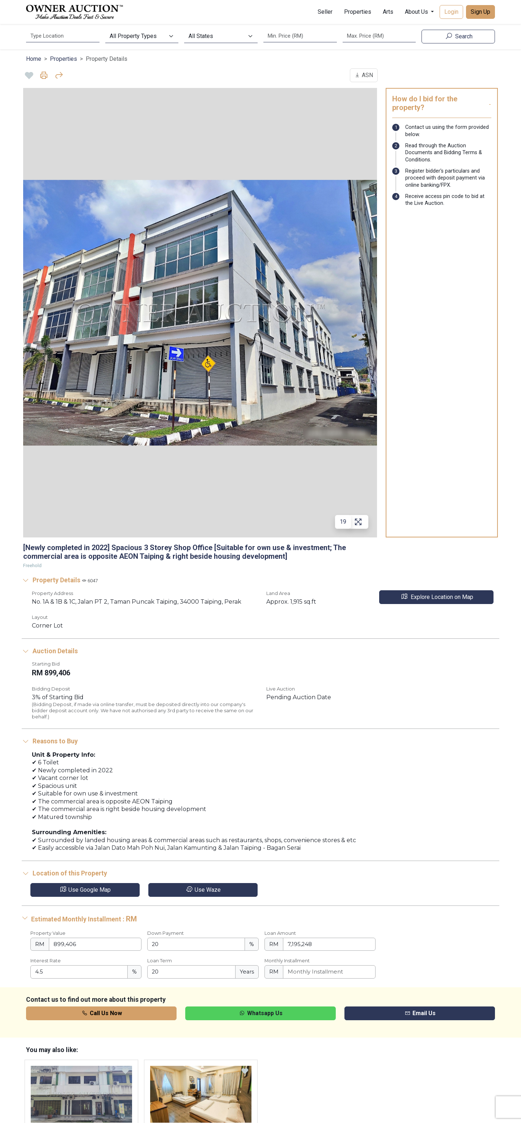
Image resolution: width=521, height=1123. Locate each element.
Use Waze (203, 889)
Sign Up (480, 11)
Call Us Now (101, 1013)
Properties (357, 11)
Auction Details (50, 651)
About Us (417, 11)
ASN (364, 75)
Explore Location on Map (436, 597)
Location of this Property (64, 873)
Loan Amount (280, 933)
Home (33, 58)
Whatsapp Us (260, 1013)
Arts (388, 11)
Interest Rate (45, 960)
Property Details (60, 580)
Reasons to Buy (50, 741)
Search (458, 36)
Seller (325, 11)
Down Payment (165, 933)
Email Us (420, 1013)
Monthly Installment (287, 960)
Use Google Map (85, 889)
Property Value (47, 933)
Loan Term (159, 960)
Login (451, 11)
